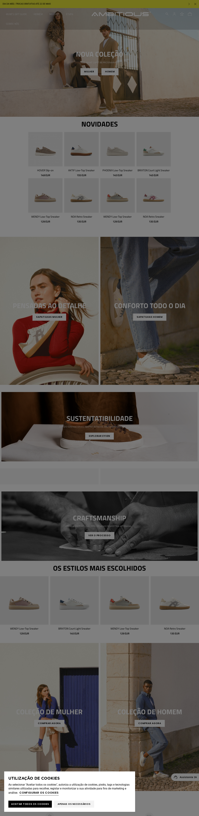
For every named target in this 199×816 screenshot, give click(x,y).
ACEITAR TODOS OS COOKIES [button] (30, 804)
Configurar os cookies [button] (39, 793)
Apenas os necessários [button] (74, 804)
